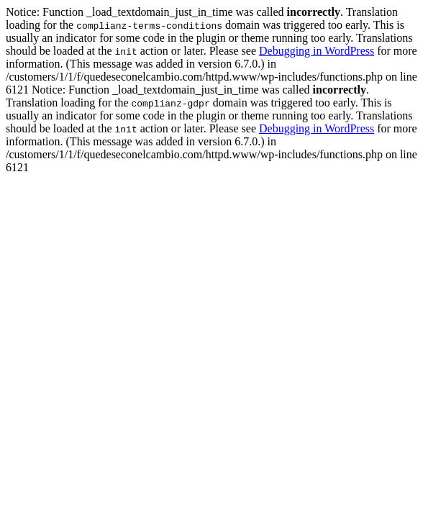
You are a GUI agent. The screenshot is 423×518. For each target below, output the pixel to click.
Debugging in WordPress (316, 51)
